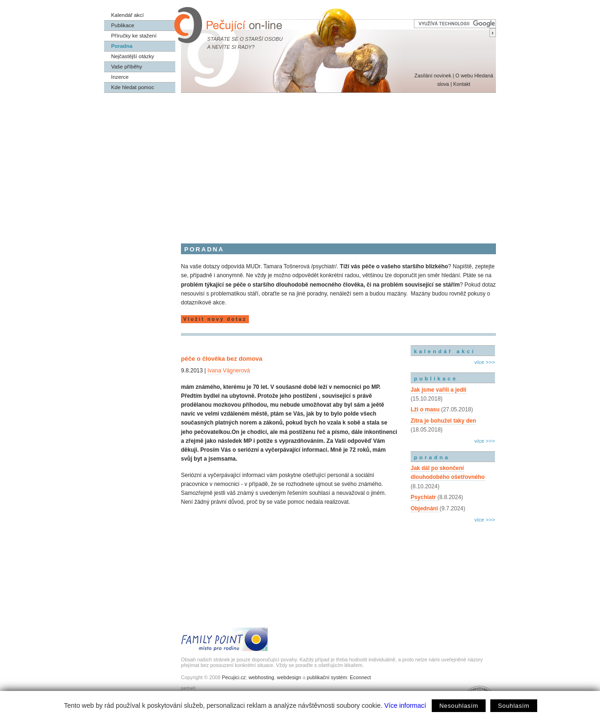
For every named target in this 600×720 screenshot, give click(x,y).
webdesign (289, 677)
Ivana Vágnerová (229, 370)
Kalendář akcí (127, 15)
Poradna (122, 46)
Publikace (122, 25)
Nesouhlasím (458, 705)
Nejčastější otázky (132, 56)
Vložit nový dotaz (215, 319)
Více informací (405, 705)
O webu (463, 75)
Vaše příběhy (126, 66)
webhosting (261, 677)
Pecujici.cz (234, 677)
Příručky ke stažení (134, 35)
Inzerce (119, 77)
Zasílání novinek (432, 75)
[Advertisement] (300, 163)
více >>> (484, 362)
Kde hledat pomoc (132, 87)
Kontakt (462, 84)
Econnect (360, 677)
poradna (432, 457)
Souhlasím (513, 705)
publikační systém (327, 677)
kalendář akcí (444, 351)
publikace (436, 378)
